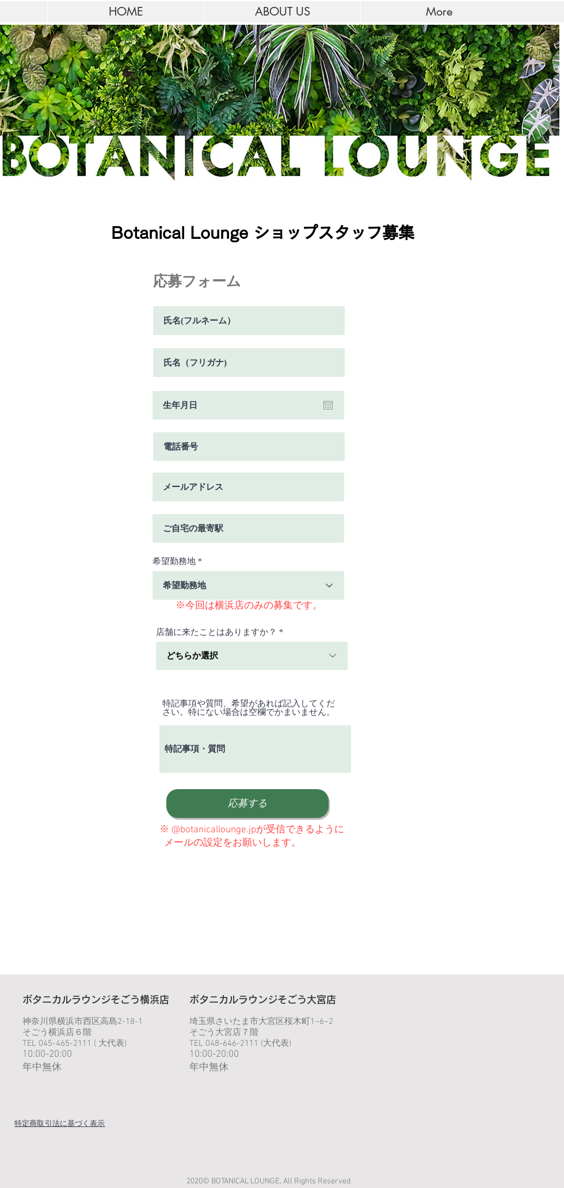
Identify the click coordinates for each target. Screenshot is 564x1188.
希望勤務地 (174, 561)
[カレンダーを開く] (328, 405)
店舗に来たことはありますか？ (216, 632)
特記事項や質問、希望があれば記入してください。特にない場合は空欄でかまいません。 (248, 708)
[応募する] (247, 803)
